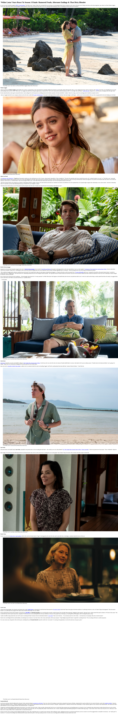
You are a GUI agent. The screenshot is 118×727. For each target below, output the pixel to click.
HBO (17, 5)
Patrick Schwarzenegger (30, 269)
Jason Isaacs (2, 363)
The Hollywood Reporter (46, 269)
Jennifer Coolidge (108, 703)
